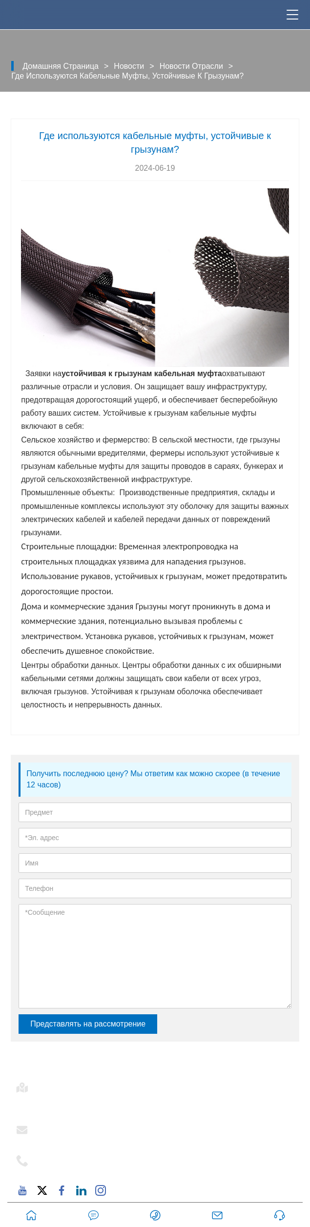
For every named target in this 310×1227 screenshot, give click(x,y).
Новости (129, 66)
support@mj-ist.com (77, 1139)
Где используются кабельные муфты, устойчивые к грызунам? (127, 76)
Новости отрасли (191, 66)
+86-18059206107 (74, 1169)
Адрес (53, 1084)
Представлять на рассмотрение (87, 1024)
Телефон (59, 1158)
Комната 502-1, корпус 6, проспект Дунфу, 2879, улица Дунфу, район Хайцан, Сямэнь (164, 1102)
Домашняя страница (60, 66)
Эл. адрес (61, 1127)
